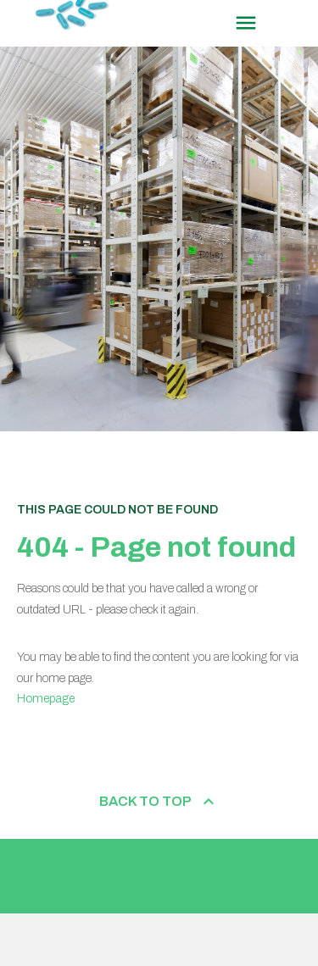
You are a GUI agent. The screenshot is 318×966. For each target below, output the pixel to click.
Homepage (46, 698)
